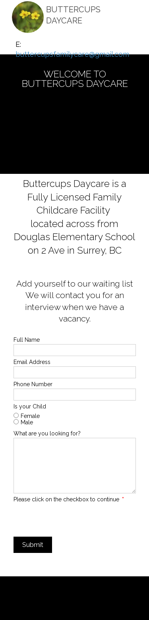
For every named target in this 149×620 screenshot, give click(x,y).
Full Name (27, 340)
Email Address (32, 362)
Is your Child (30, 406)
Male (27, 422)
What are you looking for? (47, 433)
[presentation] (74, 519)
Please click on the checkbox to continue (69, 499)
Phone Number (33, 384)
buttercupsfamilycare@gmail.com (72, 54)
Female (30, 416)
